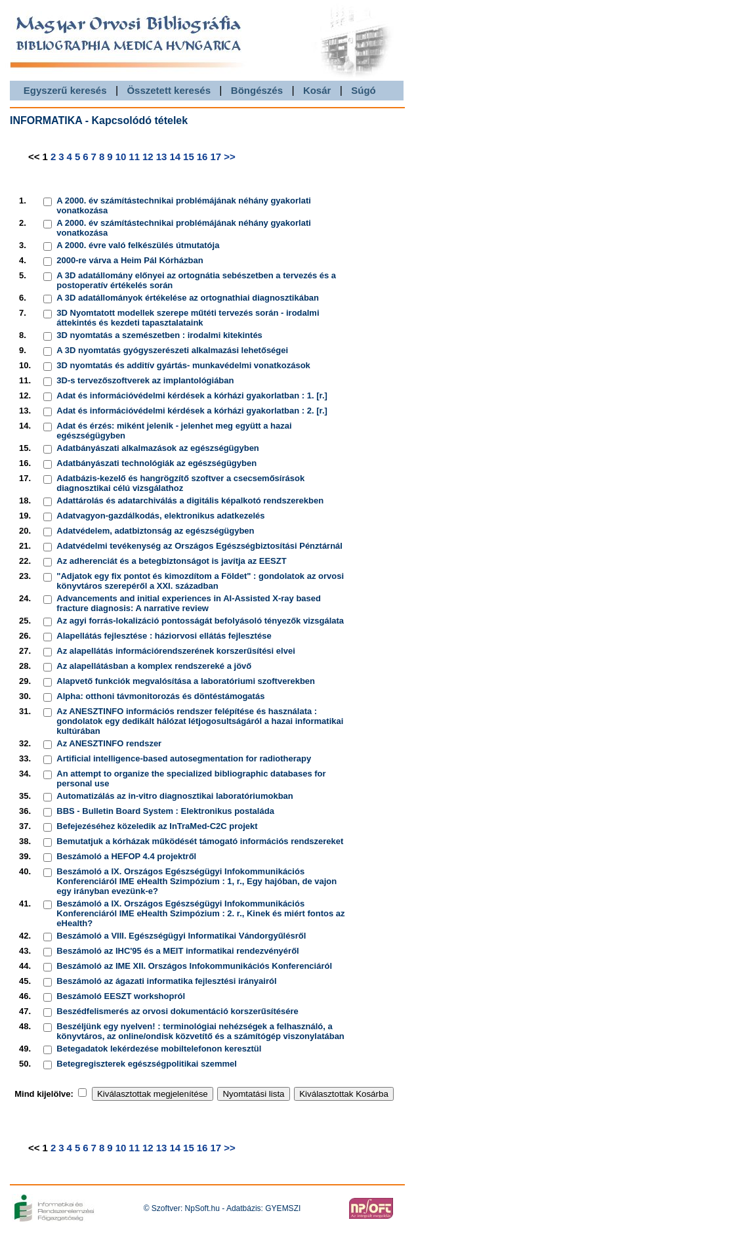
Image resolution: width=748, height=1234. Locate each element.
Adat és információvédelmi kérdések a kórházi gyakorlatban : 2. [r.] (191, 410)
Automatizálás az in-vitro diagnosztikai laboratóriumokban (174, 796)
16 (202, 156)
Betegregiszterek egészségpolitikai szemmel (146, 1064)
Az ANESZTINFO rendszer (108, 743)
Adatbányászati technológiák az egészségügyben (156, 463)
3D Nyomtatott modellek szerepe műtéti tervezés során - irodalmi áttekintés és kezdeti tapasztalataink (187, 318)
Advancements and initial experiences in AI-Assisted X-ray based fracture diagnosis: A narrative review (188, 603)
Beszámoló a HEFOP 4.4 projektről (126, 856)
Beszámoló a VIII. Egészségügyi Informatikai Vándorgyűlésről (181, 936)
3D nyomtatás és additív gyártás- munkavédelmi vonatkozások (183, 365)
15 (188, 156)
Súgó (363, 90)
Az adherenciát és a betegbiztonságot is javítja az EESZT (171, 561)
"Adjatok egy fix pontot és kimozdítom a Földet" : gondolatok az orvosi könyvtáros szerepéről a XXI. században (200, 581)
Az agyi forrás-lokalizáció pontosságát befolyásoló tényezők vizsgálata (200, 621)
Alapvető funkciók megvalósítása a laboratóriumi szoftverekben (185, 681)
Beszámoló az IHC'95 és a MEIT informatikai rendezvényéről (177, 951)
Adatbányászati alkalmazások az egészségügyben (157, 448)
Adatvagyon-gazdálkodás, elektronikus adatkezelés (160, 516)
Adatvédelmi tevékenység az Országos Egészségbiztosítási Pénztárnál (199, 546)
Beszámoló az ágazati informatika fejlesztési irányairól (166, 981)
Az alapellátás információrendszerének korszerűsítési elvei (175, 651)
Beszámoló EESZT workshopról (120, 996)
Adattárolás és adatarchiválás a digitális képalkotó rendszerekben (189, 500)
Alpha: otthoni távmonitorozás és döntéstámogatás (160, 696)
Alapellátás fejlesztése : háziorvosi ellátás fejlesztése (163, 636)
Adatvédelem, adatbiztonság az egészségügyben (155, 531)
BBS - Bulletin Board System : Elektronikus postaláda (165, 811)
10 (121, 156)
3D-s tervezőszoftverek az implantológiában (145, 380)
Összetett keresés (169, 90)
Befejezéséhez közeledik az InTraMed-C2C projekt (156, 826)
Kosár (317, 90)
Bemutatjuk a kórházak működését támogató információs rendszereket (199, 841)
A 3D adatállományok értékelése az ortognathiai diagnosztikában (187, 298)
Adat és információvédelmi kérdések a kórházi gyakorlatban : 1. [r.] (191, 395)
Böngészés (257, 90)
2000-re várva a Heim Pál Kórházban (129, 260)
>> (230, 156)
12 (148, 156)
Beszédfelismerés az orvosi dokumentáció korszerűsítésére (177, 1011)
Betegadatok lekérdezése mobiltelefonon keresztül (158, 1048)
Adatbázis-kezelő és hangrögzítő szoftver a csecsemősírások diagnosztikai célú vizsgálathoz (180, 483)
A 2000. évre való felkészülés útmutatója (137, 245)
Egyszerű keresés (65, 90)
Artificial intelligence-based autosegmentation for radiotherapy (183, 758)
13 (161, 156)
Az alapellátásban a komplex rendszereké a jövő (153, 666)
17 (215, 156)
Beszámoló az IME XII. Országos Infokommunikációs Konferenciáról (194, 966)
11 (134, 156)
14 (174, 156)
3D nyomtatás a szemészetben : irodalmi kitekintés (159, 335)
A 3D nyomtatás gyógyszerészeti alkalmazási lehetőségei (172, 350)
